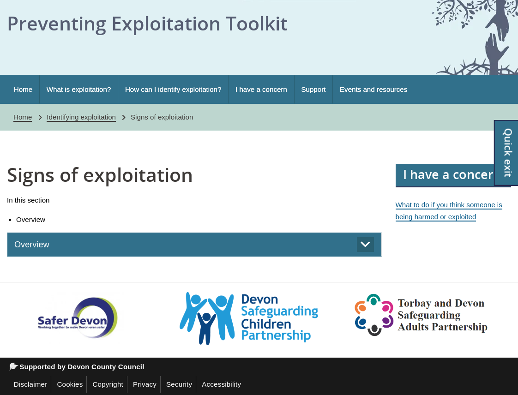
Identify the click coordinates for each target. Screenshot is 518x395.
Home (23, 89)
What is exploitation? (79, 89)
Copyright (107, 384)
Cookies (70, 384)
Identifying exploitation (81, 117)
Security (179, 384)
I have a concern (261, 89)
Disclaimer (31, 384)
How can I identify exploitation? (173, 89)
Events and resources (373, 89)
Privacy (145, 384)
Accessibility (221, 384)
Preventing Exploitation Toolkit (147, 23)
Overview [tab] (31, 244)
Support (313, 89)
